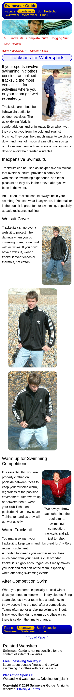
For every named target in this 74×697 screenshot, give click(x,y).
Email (44, 15)
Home (5, 50)
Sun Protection (47, 11)
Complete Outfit (37, 38)
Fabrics (10, 11)
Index (44, 50)
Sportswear (26, 11)
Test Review (12, 44)
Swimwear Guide (20, 6)
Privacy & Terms (28, 689)
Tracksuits (16, 38)
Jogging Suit (59, 38)
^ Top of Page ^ (37, 637)
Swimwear (12, 15)
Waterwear (29, 15)
